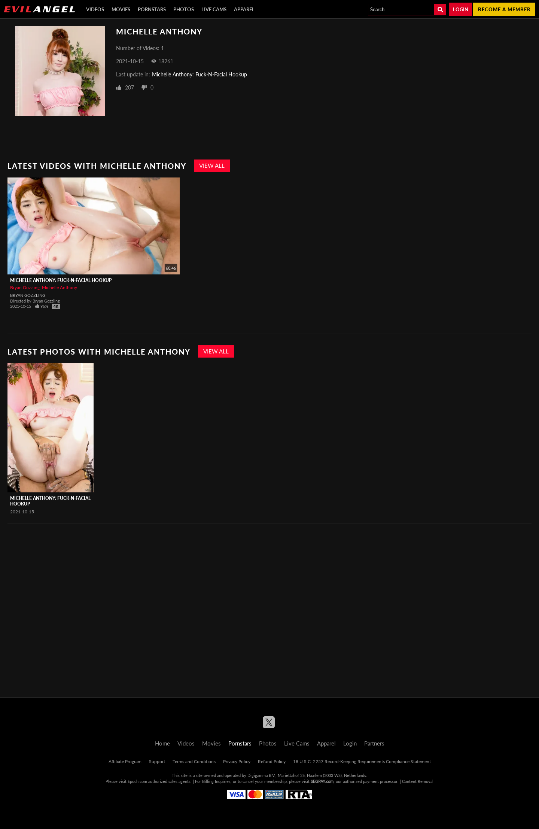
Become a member (504, 9)
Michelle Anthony (59, 287)
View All (212, 165)
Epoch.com (137, 781)
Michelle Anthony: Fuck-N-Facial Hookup (199, 74)
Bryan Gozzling (25, 287)
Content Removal (417, 781)
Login (460, 9)
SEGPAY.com (322, 781)
